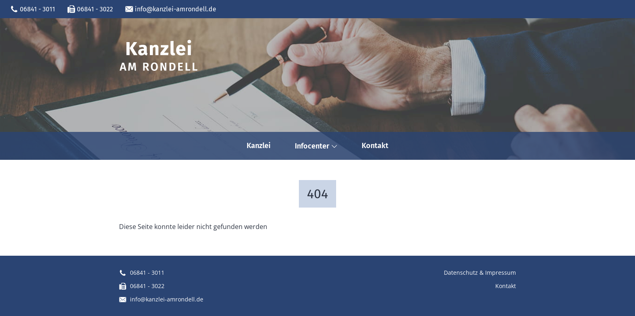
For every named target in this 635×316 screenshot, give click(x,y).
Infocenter (316, 146)
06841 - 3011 (32, 9)
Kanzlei (259, 145)
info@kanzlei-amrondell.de (170, 9)
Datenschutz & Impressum (480, 272)
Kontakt (375, 145)
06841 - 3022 (90, 9)
